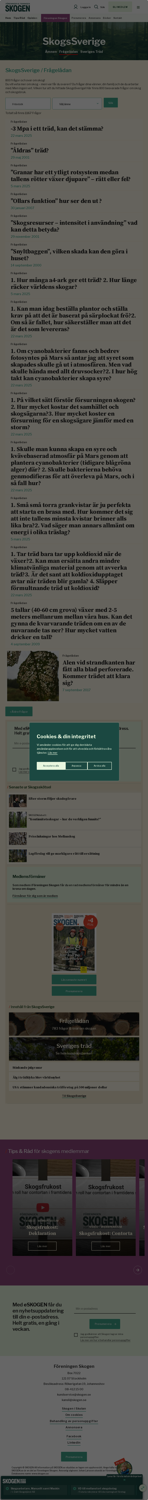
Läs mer (52, 752)
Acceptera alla (97, 763)
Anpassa (46, 763)
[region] (74, 750)
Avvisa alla (70, 763)
